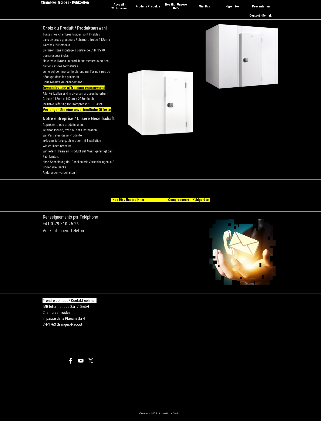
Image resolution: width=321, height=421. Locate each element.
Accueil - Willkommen (119, 6)
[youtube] (80, 360)
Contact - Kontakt (261, 15)
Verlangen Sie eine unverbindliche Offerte (77, 109)
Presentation (261, 6)
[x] (90, 360)
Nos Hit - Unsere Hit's (176, 6)
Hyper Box (232, 6)
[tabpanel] (79, 99)
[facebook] (70, 360)
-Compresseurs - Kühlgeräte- (188, 200)
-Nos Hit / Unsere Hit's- (128, 200)
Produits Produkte (147, 6)
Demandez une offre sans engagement (74, 87)
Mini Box (204, 6)
